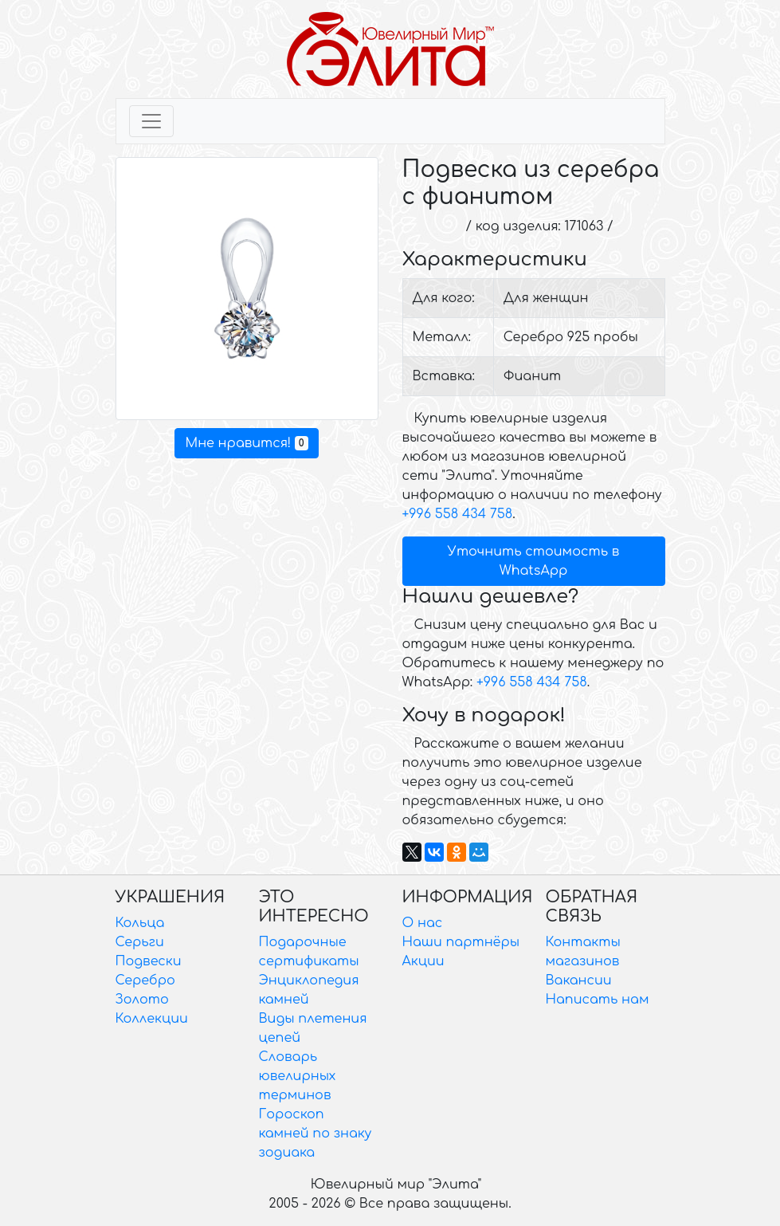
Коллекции (152, 1019)
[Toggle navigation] (151, 121)
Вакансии (579, 980)
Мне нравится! (246, 443)
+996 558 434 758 (457, 514)
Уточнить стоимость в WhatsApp (534, 561)
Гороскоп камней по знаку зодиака (315, 1133)
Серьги (140, 942)
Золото (142, 999)
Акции (423, 961)
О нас (422, 923)
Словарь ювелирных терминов (297, 1076)
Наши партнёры (461, 942)
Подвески (149, 961)
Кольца (140, 923)
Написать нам (597, 999)
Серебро (145, 980)
